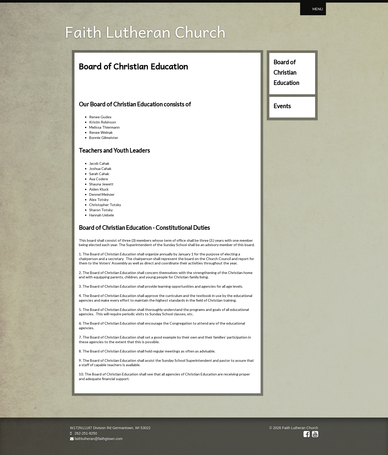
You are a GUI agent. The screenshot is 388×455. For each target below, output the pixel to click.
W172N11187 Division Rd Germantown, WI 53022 (110, 428)
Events (282, 106)
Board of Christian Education (286, 72)
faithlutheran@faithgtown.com (96, 439)
